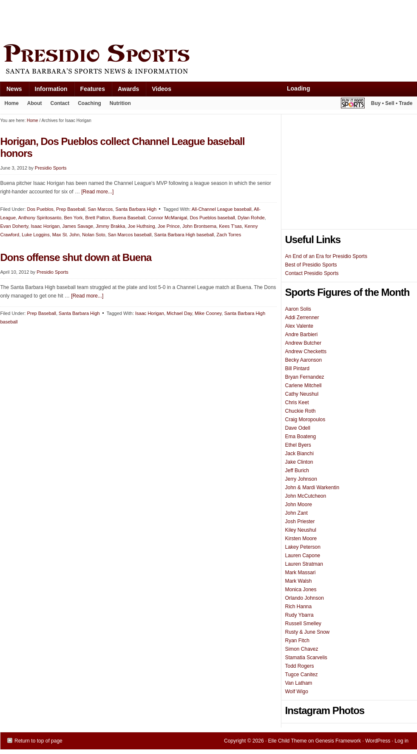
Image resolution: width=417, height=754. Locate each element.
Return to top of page (38, 741)
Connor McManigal (167, 217)
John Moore (298, 504)
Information (48, 90)
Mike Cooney (208, 313)
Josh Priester (300, 521)
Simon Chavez (301, 649)
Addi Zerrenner (302, 317)
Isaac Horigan (45, 226)
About (32, 105)
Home (12, 103)
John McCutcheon (305, 496)
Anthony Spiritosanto (40, 217)
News (11, 90)
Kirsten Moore (301, 538)
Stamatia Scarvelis (306, 657)
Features (89, 90)
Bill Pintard (297, 368)
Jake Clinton (299, 462)
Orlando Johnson (304, 598)
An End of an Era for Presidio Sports (326, 256)
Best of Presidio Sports (311, 265)
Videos (161, 88)
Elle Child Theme (287, 741)
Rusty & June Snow (307, 632)
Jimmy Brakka (110, 226)
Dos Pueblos (40, 209)
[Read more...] (97, 192)
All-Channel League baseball (222, 209)
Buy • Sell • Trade (392, 103)
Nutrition (120, 103)
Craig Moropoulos (305, 419)
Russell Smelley (303, 623)
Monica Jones (301, 589)
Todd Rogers (299, 666)
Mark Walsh (298, 581)
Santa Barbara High (135, 209)
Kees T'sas (230, 226)
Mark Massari (300, 572)
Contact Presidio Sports (312, 273)
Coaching (89, 103)
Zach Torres (228, 234)
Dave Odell (297, 428)
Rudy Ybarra (299, 615)
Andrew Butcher (303, 343)
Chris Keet (297, 402)
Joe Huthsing (141, 226)
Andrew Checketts (305, 351)
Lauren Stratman (304, 564)
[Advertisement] (155, 20)
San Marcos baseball (130, 234)
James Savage (77, 226)
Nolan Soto (93, 234)
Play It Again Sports (353, 104)
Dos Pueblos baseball (212, 217)
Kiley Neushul (300, 530)
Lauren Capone (303, 555)
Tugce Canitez (301, 674)
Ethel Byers (298, 445)
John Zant (296, 513)
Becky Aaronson (303, 360)
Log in (401, 741)
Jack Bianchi (299, 453)
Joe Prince (169, 226)
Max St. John (65, 234)
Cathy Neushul (302, 394)
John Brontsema (199, 226)
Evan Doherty (14, 226)
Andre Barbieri (301, 334)
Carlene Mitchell (303, 385)
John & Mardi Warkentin (312, 487)
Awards (125, 90)
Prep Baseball (70, 209)
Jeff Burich (297, 470)
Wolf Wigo (296, 691)
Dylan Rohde (251, 217)
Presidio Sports (208, 60)
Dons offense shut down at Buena (76, 257)
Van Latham (298, 683)
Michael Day (179, 313)
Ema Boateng (300, 436)
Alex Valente (299, 326)
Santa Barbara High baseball (184, 234)
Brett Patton (97, 217)
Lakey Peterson (303, 547)
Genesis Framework (338, 741)
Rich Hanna (298, 606)
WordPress (377, 741)
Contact (60, 103)
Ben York (73, 217)
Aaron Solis (298, 309)
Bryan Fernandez (304, 377)
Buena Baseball (129, 217)
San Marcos (100, 209)
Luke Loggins (35, 234)
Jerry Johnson (301, 479)
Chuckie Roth (300, 411)
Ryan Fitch (297, 640)
